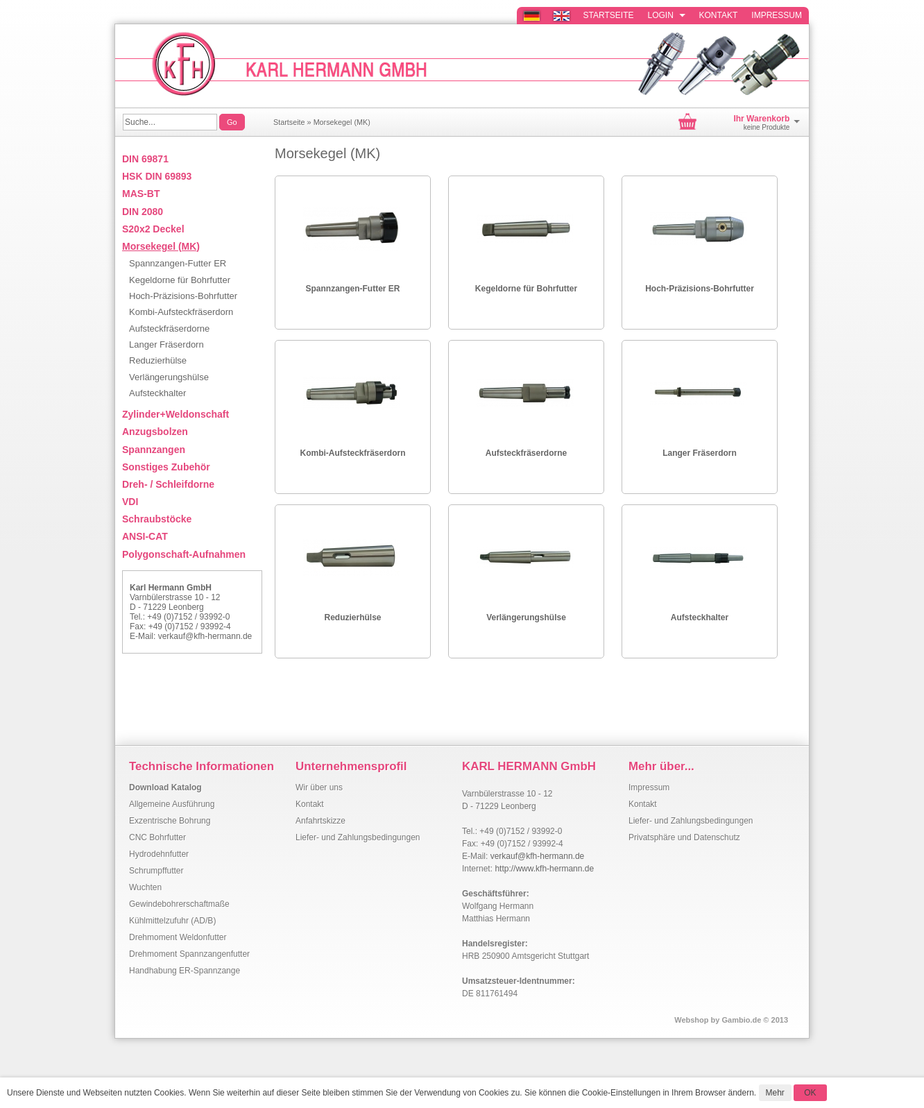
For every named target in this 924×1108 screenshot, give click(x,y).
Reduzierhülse (352, 617)
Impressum (776, 15)
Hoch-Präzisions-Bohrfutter (699, 288)
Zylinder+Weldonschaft (175, 414)
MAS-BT (141, 193)
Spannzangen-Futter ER (352, 288)
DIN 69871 (145, 158)
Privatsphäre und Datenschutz (684, 837)
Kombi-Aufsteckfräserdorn (352, 453)
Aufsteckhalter (699, 617)
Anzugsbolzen (155, 431)
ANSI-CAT (145, 536)
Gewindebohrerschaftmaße (179, 904)
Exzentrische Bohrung (169, 821)
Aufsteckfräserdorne (526, 453)
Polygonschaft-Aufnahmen (184, 554)
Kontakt (718, 15)
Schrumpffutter (156, 871)
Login (666, 15)
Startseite (608, 15)
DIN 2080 (142, 211)
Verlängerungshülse (526, 617)
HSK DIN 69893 (156, 176)
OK (810, 1093)
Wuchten (145, 887)
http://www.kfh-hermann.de (544, 868)
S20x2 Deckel (153, 229)
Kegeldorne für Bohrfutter (526, 288)
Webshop (691, 1020)
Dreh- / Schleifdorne (168, 484)
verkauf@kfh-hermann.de (205, 636)
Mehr (775, 1093)
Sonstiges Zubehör (166, 466)
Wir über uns (319, 787)
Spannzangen (153, 449)
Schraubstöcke (156, 519)
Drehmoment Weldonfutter (178, 937)
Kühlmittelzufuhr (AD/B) (172, 921)
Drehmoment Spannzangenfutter (189, 954)
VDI (130, 501)
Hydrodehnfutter (159, 854)
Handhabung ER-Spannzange (184, 970)
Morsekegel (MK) (342, 122)
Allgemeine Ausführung (171, 804)
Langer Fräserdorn (699, 453)
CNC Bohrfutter (157, 837)
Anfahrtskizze (320, 821)
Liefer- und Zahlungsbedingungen (358, 837)
